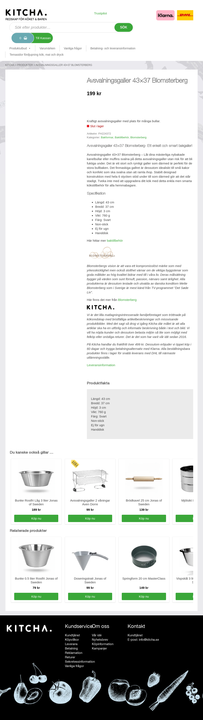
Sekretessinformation (80, 661)
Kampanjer (99, 648)
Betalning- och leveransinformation (113, 48)
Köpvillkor (72, 639)
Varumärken (47, 48)
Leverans (71, 644)
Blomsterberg (138, 137)
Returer (70, 657)
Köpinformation (102, 644)
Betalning (71, 648)
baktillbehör (115, 240)
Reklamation (73, 653)
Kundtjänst (72, 635)
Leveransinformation (101, 365)
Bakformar (107, 137)
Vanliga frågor (73, 48)
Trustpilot (100, 13)
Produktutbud (20, 48)
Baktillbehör (122, 137)
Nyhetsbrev (100, 639)
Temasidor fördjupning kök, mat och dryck (36, 54)
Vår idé (97, 635)
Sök (123, 27)
